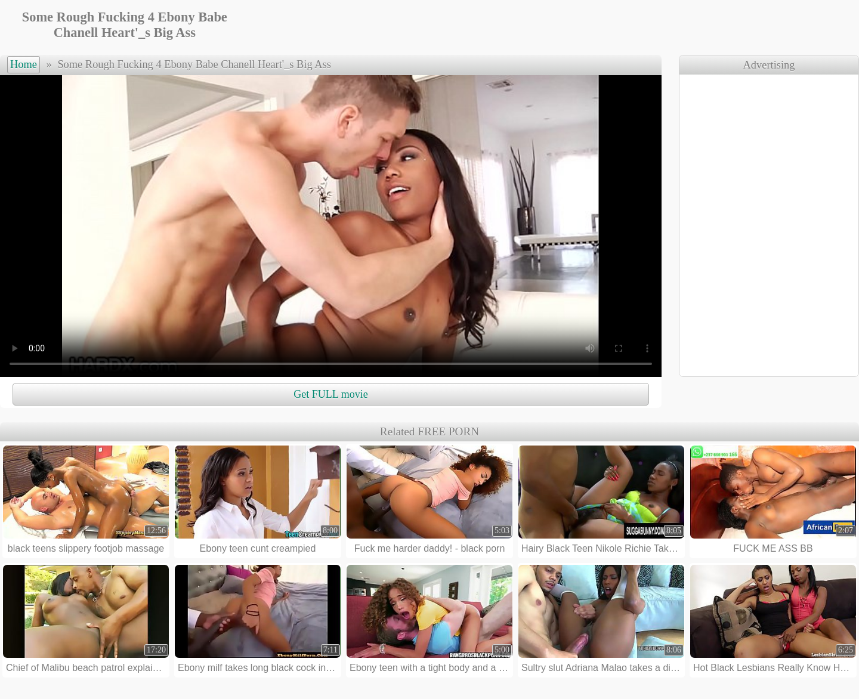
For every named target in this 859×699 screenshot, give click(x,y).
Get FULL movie (330, 394)
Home (23, 64)
